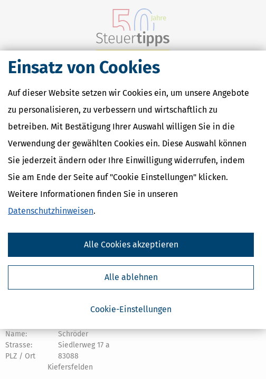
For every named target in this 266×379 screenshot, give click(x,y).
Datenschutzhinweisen (50, 211)
